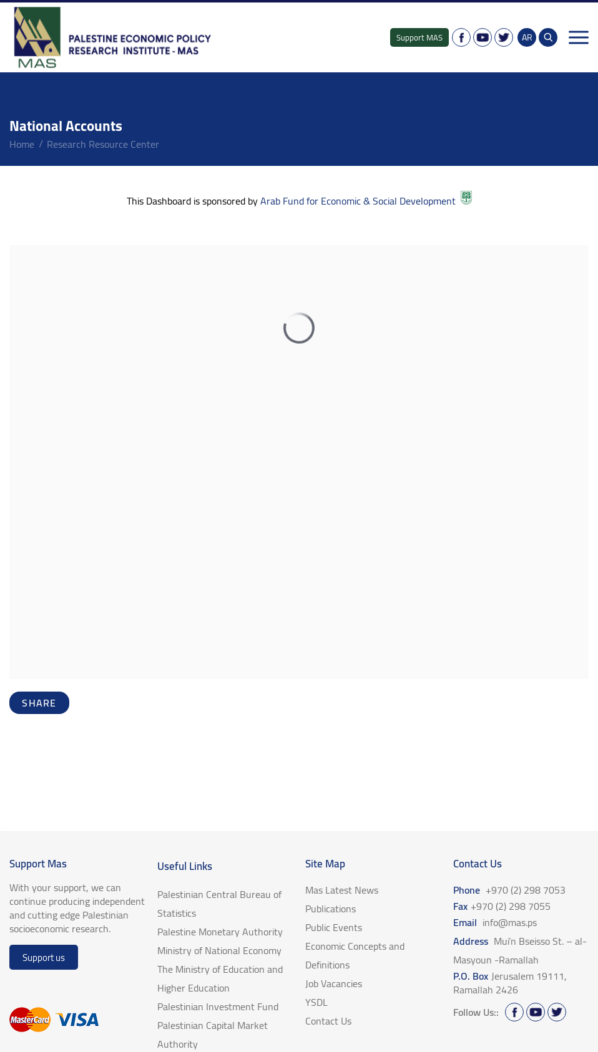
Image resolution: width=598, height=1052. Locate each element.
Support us (43, 957)
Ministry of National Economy (219, 950)
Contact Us (328, 1020)
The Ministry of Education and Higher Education (220, 978)
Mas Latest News (341, 890)
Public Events (333, 927)
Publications (330, 908)
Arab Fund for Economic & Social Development (365, 200)
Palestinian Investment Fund (217, 1006)
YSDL (316, 1002)
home (21, 144)
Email (495, 922)
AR (527, 37)
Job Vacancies (333, 983)
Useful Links (184, 866)
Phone (509, 890)
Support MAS (419, 37)
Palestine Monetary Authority (220, 931)
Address (520, 950)
